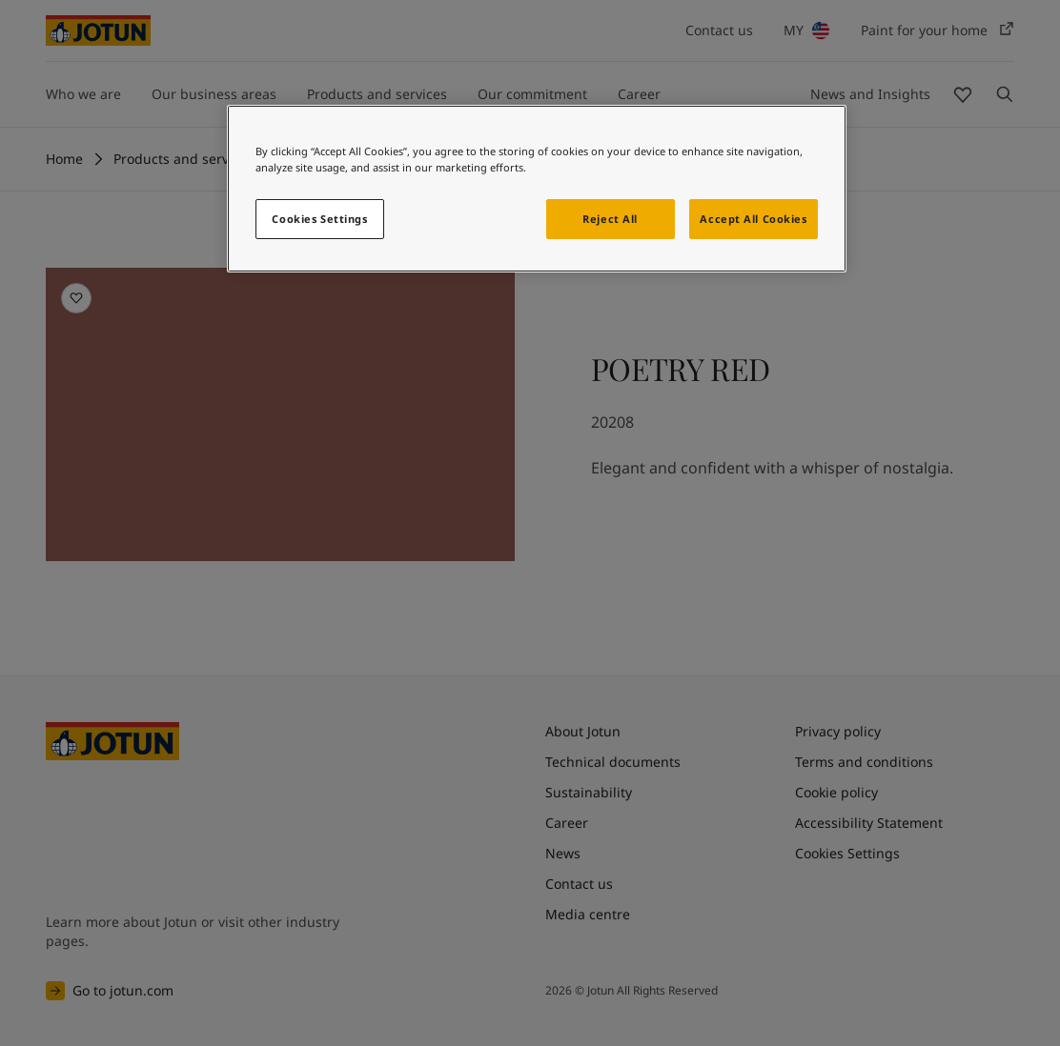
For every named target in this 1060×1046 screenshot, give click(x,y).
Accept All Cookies (753, 218)
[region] (536, 188)
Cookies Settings (319, 218)
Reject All (610, 218)
